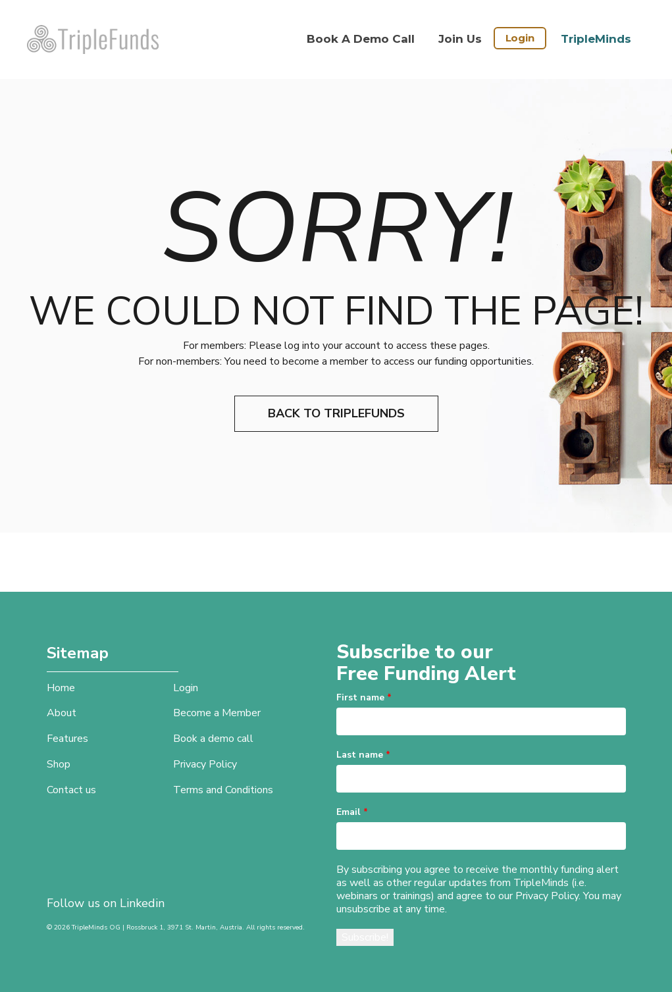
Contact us (71, 790)
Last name (363, 754)
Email (352, 812)
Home (61, 688)
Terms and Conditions (223, 790)
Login (519, 38)
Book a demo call (361, 38)
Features (67, 738)
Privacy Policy (205, 764)
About (61, 713)
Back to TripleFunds (336, 413)
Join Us (460, 38)
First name (364, 697)
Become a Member (217, 713)
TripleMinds (596, 38)
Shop (58, 764)
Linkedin (142, 903)
